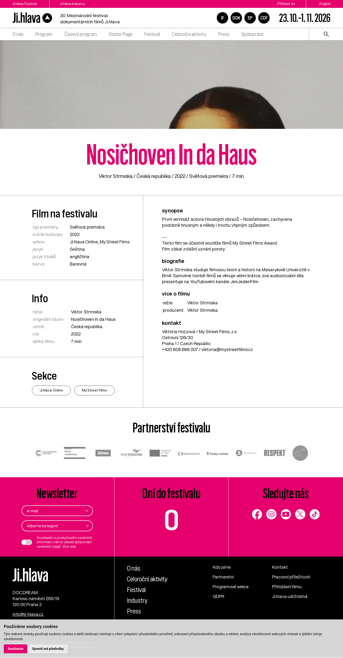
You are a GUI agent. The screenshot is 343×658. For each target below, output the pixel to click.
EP (250, 17)
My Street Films (115, 242)
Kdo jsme (222, 567)
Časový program (81, 34)
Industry (138, 600)
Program (43, 34)
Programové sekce (231, 587)
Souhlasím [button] (16, 649)
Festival (152, 34)
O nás (18, 34)
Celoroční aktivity (189, 34)
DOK (236, 17)
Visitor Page (120, 34)
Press (223, 34)
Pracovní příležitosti (291, 577)
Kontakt (280, 567)
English (325, 3)
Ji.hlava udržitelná (290, 596)
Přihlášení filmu (287, 587)
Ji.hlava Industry (75, 3)
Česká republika (153, 176)
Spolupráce (252, 34)
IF (222, 17)
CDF (264, 17)
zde (73, 546)
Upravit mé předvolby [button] (48, 649)
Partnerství (224, 577)
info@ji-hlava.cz (28, 615)
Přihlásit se (286, 3)
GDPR (219, 596)
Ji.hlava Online (84, 242)
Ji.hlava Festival (25, 3)
